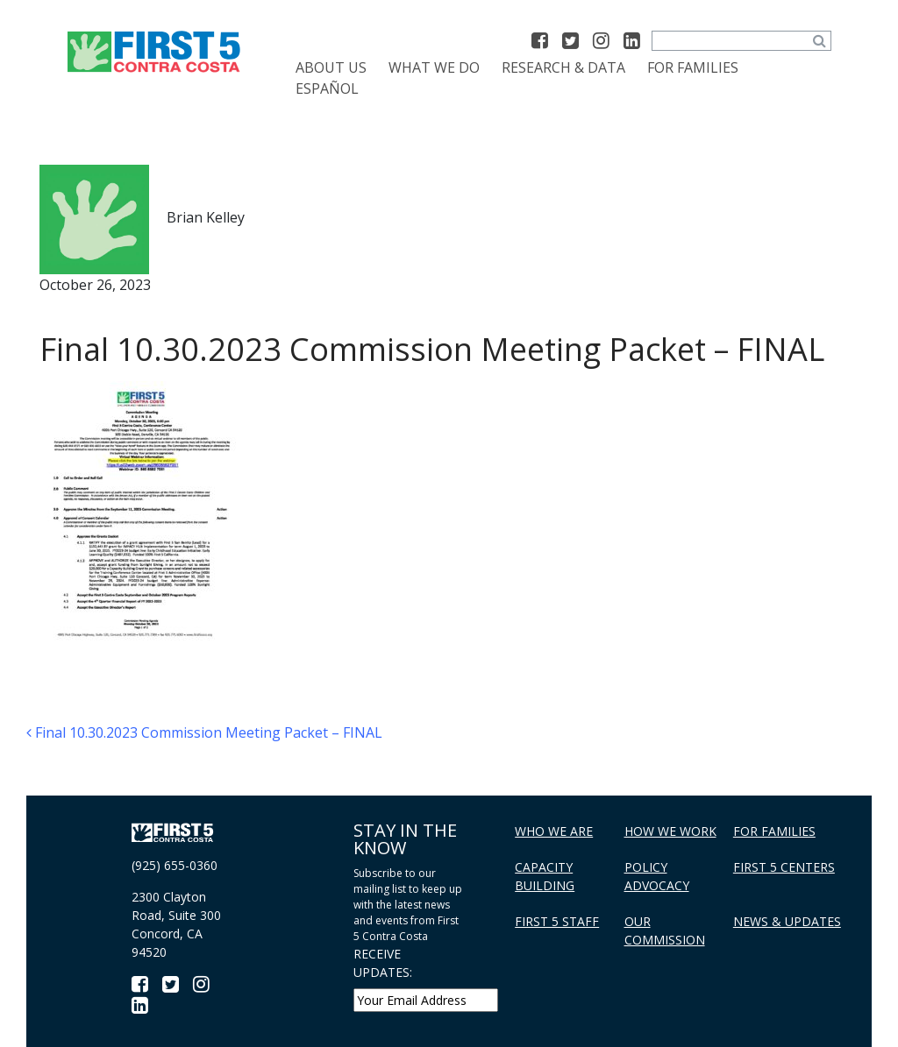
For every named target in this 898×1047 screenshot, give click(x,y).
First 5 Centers (784, 867)
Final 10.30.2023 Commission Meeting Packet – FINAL (204, 732)
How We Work (670, 831)
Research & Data (563, 67)
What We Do (434, 67)
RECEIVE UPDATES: (382, 962)
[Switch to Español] (327, 88)
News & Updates (787, 921)
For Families (692, 67)
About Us (331, 67)
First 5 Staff (557, 921)
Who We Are (554, 831)
